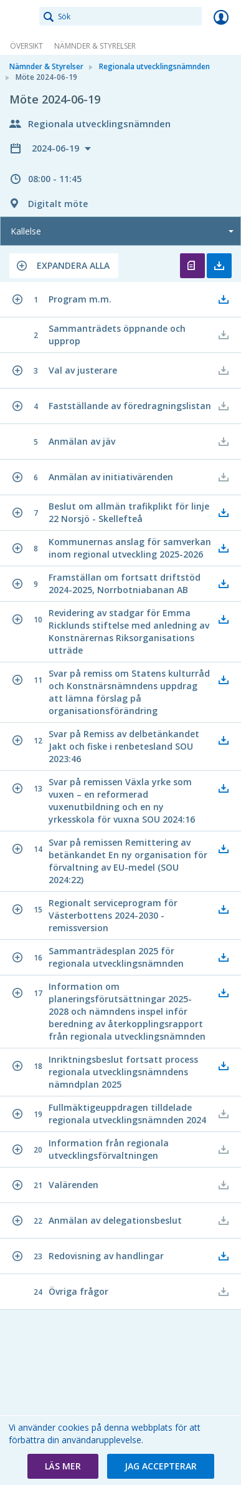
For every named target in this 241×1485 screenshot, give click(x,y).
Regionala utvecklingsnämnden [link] (154, 66)
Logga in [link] (221, 17)
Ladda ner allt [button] (219, 265)
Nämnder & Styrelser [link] (95, 46)
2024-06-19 (57, 148)
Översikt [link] (26, 46)
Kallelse (26, 231)
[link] (20, 17)
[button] (63, 265)
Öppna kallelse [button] (192, 265)
